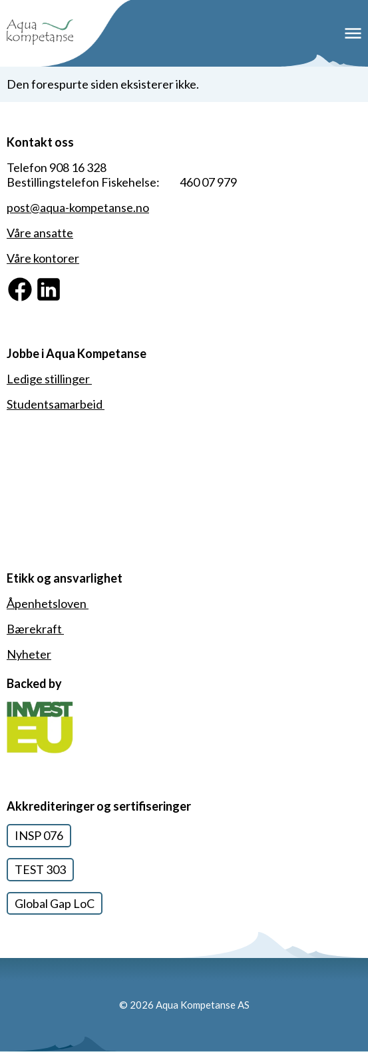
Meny (353, 34)
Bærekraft (35, 628)
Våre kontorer (43, 258)
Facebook (33, 282)
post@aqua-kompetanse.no (78, 207)
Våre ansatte (40, 232)
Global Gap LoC (54, 903)
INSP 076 (39, 835)
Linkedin (57, 282)
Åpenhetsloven (48, 603)
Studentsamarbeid (55, 404)
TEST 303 (40, 869)
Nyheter (29, 654)
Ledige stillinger (49, 378)
